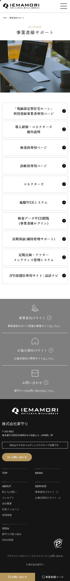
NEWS (39, 472)
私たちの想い (9, 492)
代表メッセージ (10, 509)
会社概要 (7, 503)
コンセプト (8, 497)
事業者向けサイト (45, 492)
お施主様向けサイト (46, 497)
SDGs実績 (7, 540)
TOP (4, 472)
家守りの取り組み (11, 534)
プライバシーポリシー (18, 556)
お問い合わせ (56, 556)
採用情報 (7, 515)
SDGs (5, 528)
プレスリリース (39, 556)
